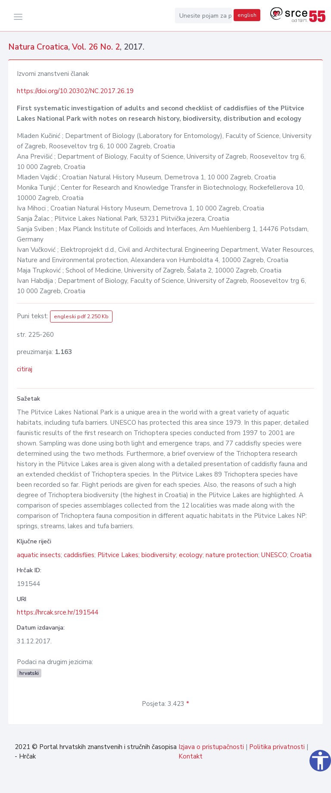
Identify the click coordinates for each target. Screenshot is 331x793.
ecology (191, 555)
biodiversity (158, 555)
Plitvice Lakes (117, 555)
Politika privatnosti (277, 747)
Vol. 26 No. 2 (96, 47)
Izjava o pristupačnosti (211, 747)
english (246, 15)
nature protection (232, 555)
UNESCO (274, 555)
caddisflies (79, 555)
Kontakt (190, 756)
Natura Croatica (38, 47)
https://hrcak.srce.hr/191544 (57, 612)
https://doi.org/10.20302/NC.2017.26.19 (75, 91)
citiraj (24, 369)
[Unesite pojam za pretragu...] (203, 15)
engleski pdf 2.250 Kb (81, 316)
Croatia (301, 555)
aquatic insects (39, 555)
